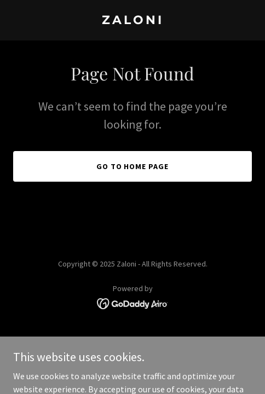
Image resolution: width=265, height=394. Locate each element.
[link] (132, 20)
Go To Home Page (132, 166)
